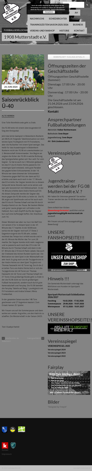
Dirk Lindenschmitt (61, 141)
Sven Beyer (63, 134)
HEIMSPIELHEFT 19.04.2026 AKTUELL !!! (68, 57)
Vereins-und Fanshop (42, 30)
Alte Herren (8, 116)
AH (76, 12)
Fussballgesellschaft (17, 30)
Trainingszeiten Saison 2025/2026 (49, 24)
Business (78, 24)
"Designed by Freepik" (57, 407)
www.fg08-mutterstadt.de (81, 468)
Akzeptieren (49, 12)
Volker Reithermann (66, 130)
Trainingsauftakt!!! (35, 338)
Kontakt (79, 30)
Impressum (7, 454)
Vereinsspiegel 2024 (57, 349)
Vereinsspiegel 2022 (57, 356)
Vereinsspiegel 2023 (57, 353)
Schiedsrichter (58, 18)
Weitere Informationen (58, 9)
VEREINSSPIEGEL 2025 (59, 346)
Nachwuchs (37, 18)
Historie (64, 30)
